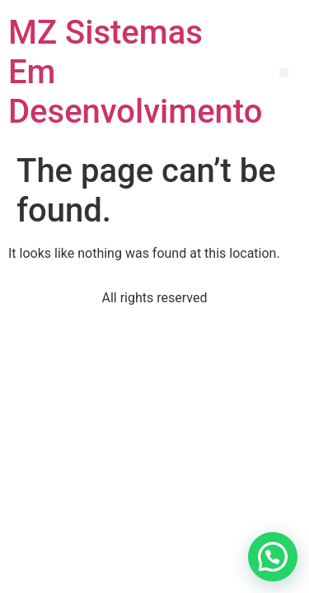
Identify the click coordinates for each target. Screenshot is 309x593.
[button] (283, 72)
